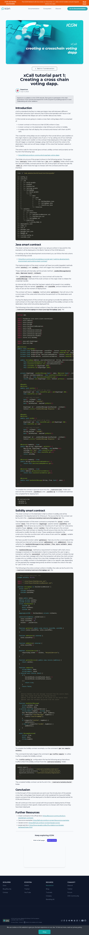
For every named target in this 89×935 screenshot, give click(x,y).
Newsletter (50, 885)
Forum (69, 892)
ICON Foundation (34, 918)
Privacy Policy (14, 922)
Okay (44, 932)
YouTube (27, 892)
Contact (21, 922)
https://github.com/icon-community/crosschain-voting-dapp (38, 155)
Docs (4, 885)
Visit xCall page (39, 840)
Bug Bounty (7, 889)
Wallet (26, 885)
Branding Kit (50, 899)
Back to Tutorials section (44, 68)
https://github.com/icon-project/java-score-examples (51, 820)
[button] (77, 8)
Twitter (69, 889)
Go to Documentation (77, 8)
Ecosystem (47, 8)
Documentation (33, 8)
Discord (58, 8)
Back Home (52, 840)
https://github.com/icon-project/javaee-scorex (44, 823)
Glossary (49, 896)
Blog (47, 889)
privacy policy (77, 927)
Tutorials (49, 892)
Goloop (5, 892)
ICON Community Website (18, 918)
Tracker (27, 889)
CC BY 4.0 (21, 919)
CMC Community (73, 896)
